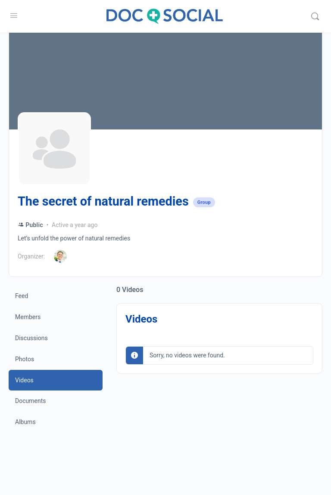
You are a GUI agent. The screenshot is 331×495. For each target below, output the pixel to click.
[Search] (315, 16)
